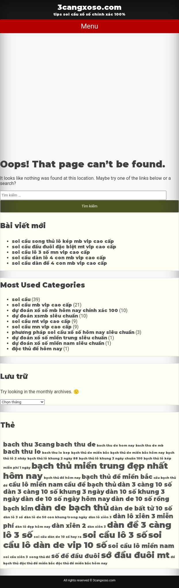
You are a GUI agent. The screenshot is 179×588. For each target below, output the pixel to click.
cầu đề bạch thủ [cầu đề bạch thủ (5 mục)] (90, 484)
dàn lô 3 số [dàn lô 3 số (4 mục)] (13, 517)
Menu (89, 26)
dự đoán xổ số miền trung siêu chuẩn (59, 338)
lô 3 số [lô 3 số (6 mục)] (18, 535)
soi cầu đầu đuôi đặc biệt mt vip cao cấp (64, 246)
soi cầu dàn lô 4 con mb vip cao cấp (59, 257)
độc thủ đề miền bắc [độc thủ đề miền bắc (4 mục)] (37, 563)
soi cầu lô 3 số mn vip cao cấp (51, 252)
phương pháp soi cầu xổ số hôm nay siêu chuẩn (73, 332)
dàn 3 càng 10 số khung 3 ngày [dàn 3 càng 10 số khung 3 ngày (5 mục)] (53, 491)
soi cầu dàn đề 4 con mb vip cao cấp (59, 263)
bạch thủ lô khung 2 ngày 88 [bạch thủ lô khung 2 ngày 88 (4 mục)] (52, 458)
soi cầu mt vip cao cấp (41, 321)
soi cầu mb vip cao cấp (42, 305)
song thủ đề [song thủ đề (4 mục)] (39, 557)
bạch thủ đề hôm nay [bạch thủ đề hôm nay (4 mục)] (62, 478)
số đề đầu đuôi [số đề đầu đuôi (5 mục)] (75, 555)
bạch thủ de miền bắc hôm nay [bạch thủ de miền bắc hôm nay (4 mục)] (137, 453)
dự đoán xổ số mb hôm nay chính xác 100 (65, 310)
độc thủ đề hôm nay (37, 348)
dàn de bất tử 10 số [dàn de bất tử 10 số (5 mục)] (141, 508)
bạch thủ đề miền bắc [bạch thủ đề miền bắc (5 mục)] (117, 476)
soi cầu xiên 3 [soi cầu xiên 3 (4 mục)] (15, 557)
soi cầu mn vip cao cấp (42, 327)
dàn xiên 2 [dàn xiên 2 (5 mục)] (69, 525)
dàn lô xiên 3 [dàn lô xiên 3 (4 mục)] (100, 517)
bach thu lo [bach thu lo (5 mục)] (22, 451)
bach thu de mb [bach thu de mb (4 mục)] (149, 445)
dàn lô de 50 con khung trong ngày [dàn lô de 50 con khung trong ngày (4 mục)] (55, 517)
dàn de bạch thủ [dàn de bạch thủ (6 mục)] (72, 507)
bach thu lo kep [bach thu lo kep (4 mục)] (56, 453)
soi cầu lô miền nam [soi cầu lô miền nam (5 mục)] (141, 545)
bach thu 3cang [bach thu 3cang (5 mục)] (29, 444)
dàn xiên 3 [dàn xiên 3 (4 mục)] (96, 527)
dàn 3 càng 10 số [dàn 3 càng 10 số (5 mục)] (144, 484)
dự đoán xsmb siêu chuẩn (45, 316)
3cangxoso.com (89, 7)
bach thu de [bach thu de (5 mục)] (76, 444)
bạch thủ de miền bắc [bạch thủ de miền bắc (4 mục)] (90, 453)
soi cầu (21, 299)
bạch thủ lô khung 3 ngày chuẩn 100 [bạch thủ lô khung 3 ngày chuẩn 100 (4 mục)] (110, 458)
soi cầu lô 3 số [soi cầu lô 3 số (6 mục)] (115, 535)
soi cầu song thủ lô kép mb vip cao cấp (63, 241)
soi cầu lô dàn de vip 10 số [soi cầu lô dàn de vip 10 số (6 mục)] (82, 540)
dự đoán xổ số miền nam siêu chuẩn (58, 343)
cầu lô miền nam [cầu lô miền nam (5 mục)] (36, 484)
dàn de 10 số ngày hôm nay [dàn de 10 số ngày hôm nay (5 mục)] (65, 498)
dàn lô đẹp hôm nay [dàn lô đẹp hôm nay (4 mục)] (32, 527)
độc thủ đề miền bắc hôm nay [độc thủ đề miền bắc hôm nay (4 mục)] (81, 563)
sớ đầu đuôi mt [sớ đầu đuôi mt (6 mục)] (135, 555)
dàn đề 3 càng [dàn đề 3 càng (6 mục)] (139, 525)
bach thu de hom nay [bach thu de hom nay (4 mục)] (115, 445)
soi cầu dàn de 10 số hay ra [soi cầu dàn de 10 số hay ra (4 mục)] (57, 537)
